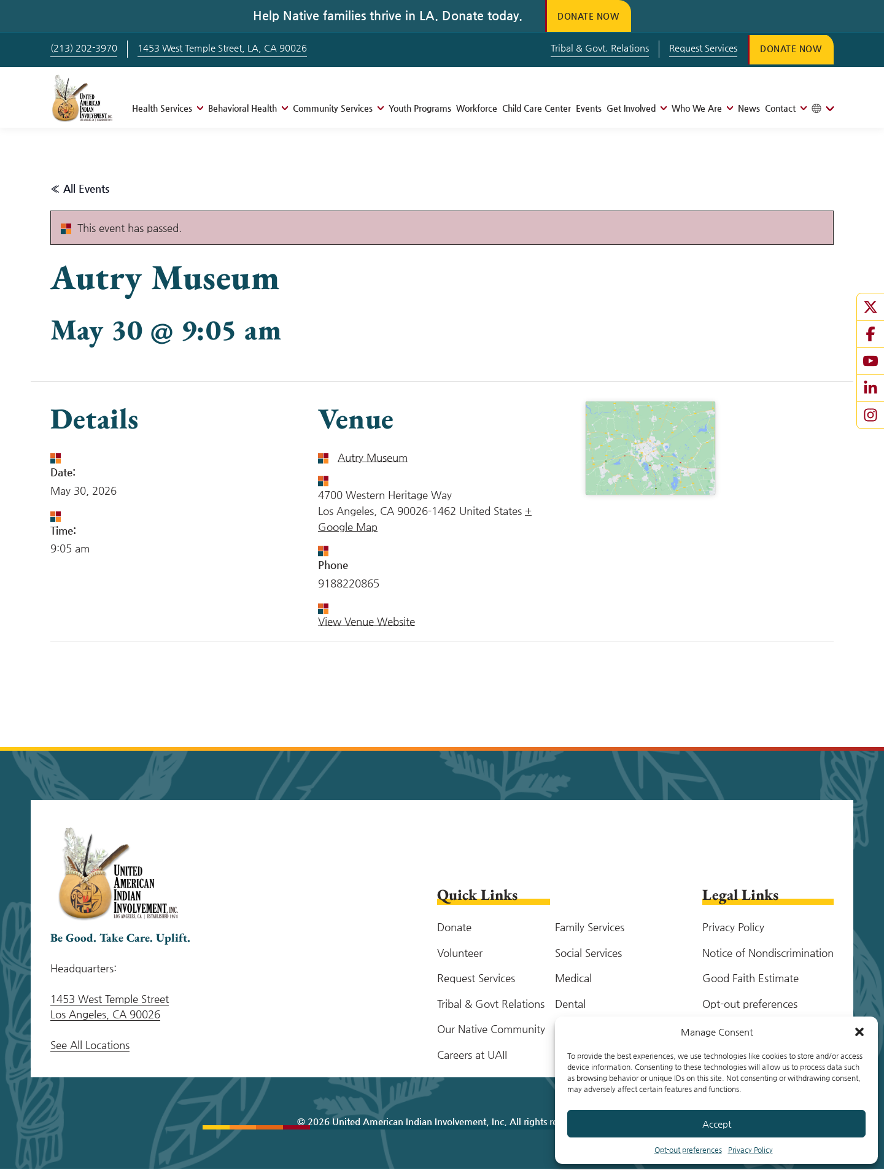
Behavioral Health (242, 109)
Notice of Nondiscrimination (768, 954)
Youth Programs (420, 109)
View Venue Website (366, 622)
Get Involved (631, 109)
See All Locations (90, 1046)
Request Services (694, 48)
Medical (573, 979)
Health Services (162, 109)
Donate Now (591, 16)
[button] (859, 1032)
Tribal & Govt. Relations (590, 48)
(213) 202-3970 (83, 48)
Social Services (588, 954)
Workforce (476, 109)
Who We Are (697, 109)
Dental (570, 1005)
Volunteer (460, 954)
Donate (454, 928)
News (749, 109)
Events (589, 109)
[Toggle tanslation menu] (823, 109)
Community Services (333, 109)
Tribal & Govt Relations (491, 1005)
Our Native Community (491, 1030)
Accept (716, 1123)
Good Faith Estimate (750, 979)
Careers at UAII (472, 1056)
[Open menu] (197, 109)
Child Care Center (536, 109)
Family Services (589, 928)
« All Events (79, 190)
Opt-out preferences (688, 1149)
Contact (780, 109)
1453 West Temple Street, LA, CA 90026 (222, 48)
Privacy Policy (750, 1149)
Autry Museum (373, 458)
